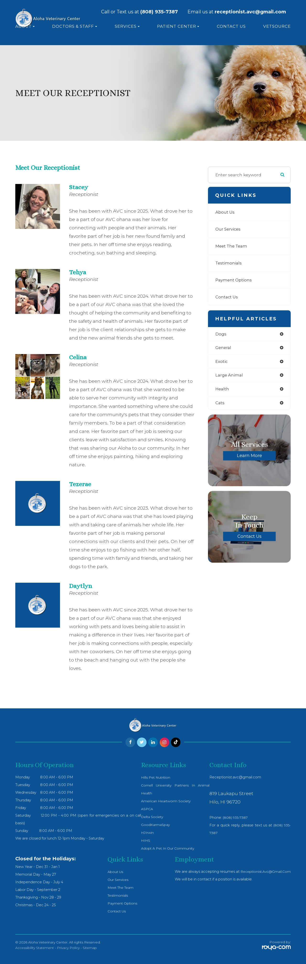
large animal (229, 376)
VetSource (277, 26)
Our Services (228, 229)
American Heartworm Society (165, 801)
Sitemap (90, 948)
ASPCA (145, 809)
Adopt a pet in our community (166, 848)
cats (220, 404)
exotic (221, 362)
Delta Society (151, 817)
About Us (225, 212)
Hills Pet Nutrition (154, 777)
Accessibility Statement (34, 948)
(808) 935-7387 (159, 12)
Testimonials (229, 262)
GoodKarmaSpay (154, 825)
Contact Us (231, 26)
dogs (220, 334)
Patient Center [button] (178, 26)
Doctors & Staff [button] (74, 26)
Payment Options (234, 279)
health (222, 390)
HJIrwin (145, 832)
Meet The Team (232, 245)
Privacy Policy (68, 948)
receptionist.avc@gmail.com (264, 871)
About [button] (25, 26)
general (223, 347)
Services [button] (127, 26)
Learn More (249, 457)
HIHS (143, 840)
